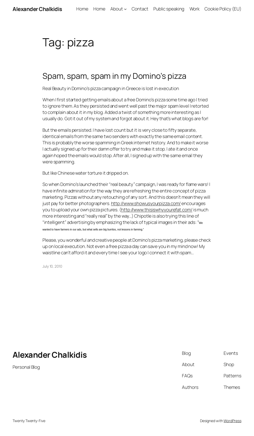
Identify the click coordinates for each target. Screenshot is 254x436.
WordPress (232, 420)
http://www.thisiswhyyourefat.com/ (156, 210)
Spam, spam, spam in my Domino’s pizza (114, 75)
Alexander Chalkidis (37, 9)
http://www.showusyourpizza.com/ (146, 203)
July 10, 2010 (52, 266)
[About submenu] (125, 9)
